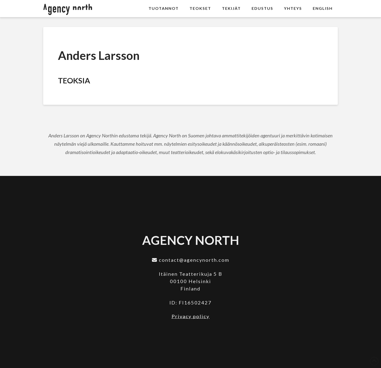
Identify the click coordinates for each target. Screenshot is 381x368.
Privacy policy (190, 316)
